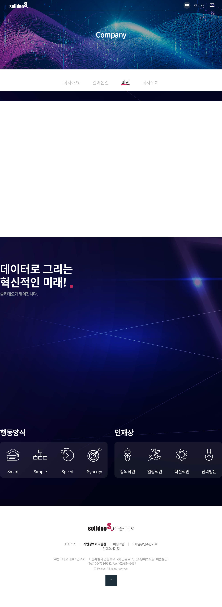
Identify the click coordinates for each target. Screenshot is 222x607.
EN (202, 6)
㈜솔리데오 (111, 527)
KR (195, 6)
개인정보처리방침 (94, 544)
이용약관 (119, 544)
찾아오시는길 (111, 548)
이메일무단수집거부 (144, 544)
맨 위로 (111, 580)
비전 (125, 83)
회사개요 (71, 82)
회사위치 (150, 82)
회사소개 (70, 544)
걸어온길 (100, 82)
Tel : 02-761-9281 (100, 563)
